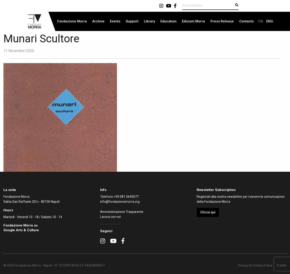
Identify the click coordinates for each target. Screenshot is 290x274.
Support (132, 21)
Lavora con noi (110, 217)
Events (115, 21)
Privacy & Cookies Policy (255, 265)
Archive (98, 21)
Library (149, 21)
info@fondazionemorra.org (120, 201)
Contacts (246, 21)
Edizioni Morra (193, 21)
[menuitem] (72, 21)
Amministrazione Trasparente (121, 212)
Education (168, 21)
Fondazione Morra (72, 21)
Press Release (222, 21)
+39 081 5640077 (126, 196)
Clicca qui (207, 212)
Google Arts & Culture (21, 230)
